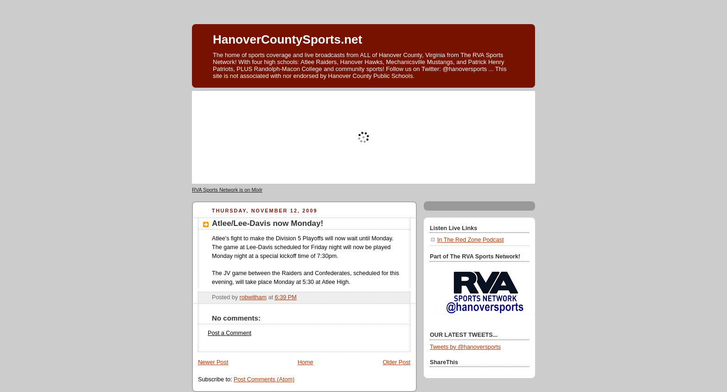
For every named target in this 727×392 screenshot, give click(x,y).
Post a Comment (229, 333)
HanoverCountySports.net (287, 39)
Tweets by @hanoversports (465, 347)
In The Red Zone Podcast (470, 240)
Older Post (396, 362)
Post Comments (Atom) (264, 379)
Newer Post (213, 362)
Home (305, 362)
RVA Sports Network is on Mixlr (227, 190)
